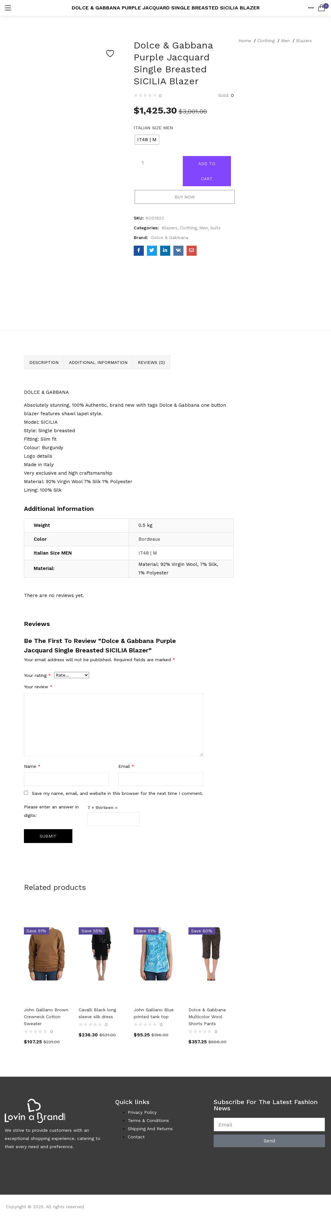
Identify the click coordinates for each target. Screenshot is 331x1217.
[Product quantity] (143, 163)
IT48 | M (147, 553)
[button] (321, 8)
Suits (215, 227)
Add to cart (206, 171)
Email (126, 766)
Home (244, 40)
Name (32, 766)
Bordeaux (149, 539)
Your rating (37, 675)
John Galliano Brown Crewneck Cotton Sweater (46, 1016)
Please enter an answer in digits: (51, 811)
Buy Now (185, 196)
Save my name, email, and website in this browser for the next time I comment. (117, 793)
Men (285, 40)
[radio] (147, 139)
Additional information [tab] (98, 362)
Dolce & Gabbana (169, 237)
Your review (38, 686)
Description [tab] (44, 362)
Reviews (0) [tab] (151, 362)
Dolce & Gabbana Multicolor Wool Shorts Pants (207, 1016)
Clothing (266, 40)
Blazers (304, 40)
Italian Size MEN (153, 127)
